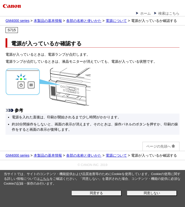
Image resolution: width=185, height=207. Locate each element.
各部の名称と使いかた (83, 21)
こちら (45, 179)
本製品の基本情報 (48, 21)
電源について (116, 21)
